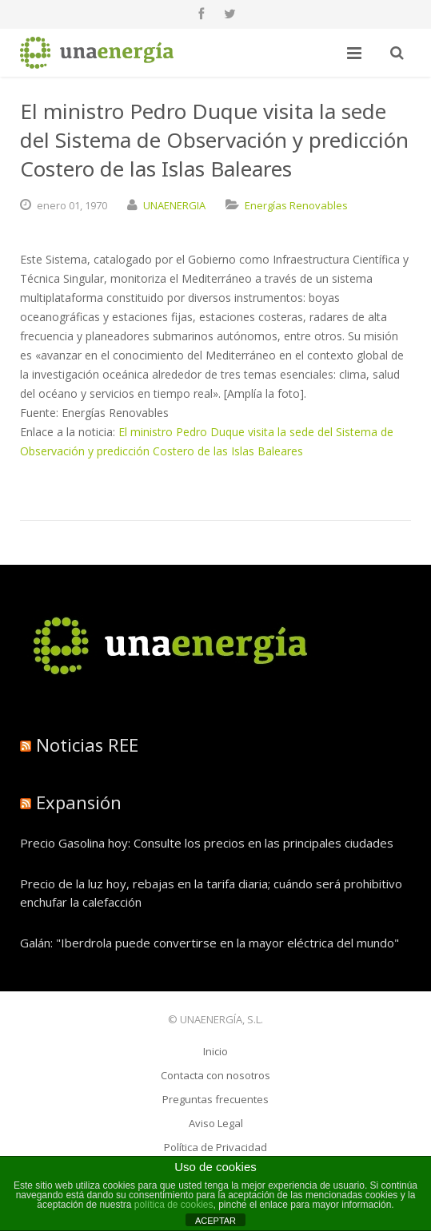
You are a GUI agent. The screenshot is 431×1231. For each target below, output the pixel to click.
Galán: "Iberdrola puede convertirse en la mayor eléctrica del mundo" (209, 943)
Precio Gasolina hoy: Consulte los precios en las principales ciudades (206, 843)
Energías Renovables (296, 205)
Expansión (79, 802)
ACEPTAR (215, 1220)
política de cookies (174, 1204)
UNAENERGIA (174, 205)
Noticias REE (87, 744)
